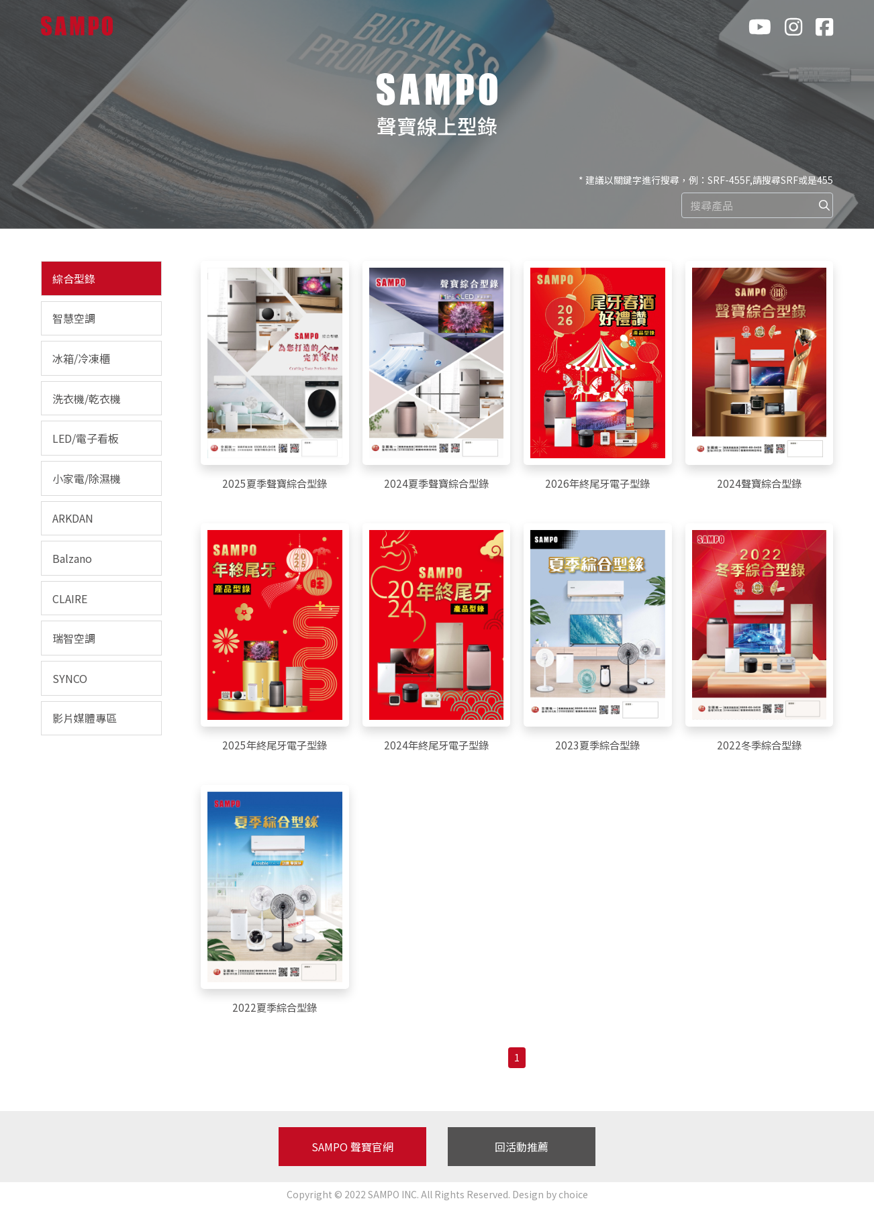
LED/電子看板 (85, 438)
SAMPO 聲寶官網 (352, 1149)
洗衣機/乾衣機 (86, 398)
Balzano (72, 558)
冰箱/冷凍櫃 (81, 358)
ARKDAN (72, 518)
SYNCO (69, 678)
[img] (824, 205)
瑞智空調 (73, 638)
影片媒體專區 (84, 718)
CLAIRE (69, 598)
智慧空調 (73, 318)
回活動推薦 (521, 1149)
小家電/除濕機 (86, 478)
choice (573, 1196)
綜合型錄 (73, 278)
